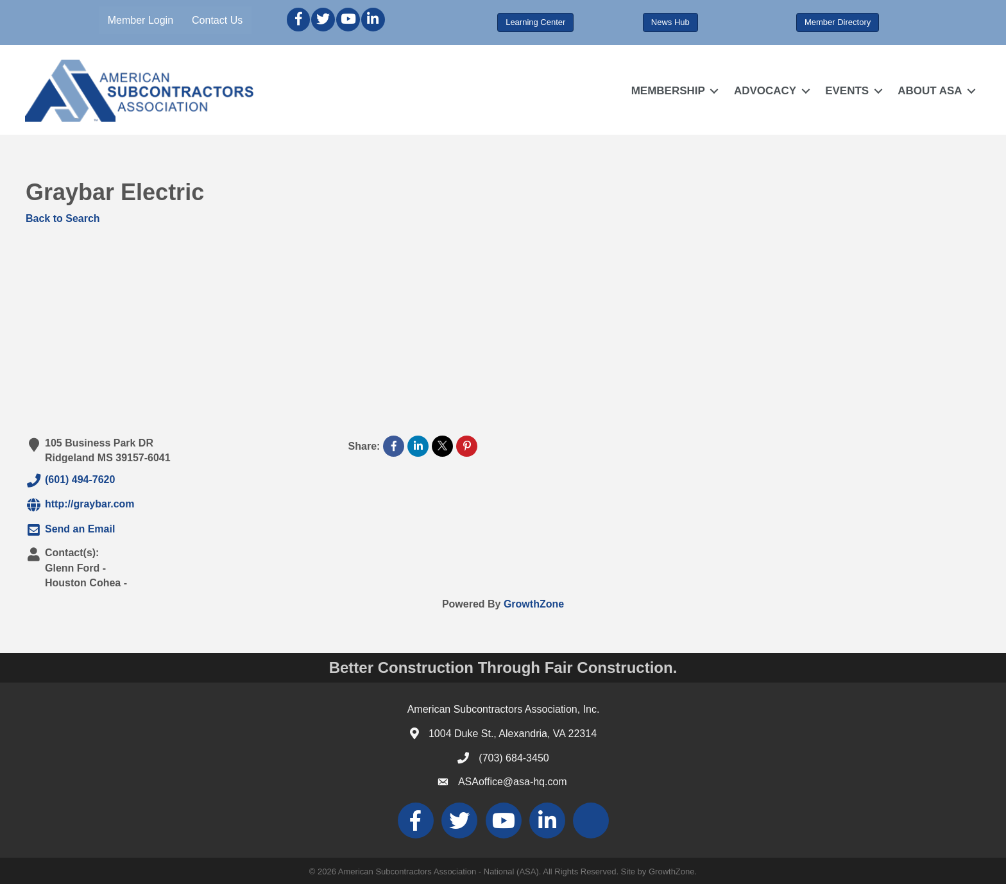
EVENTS (847, 91)
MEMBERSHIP (667, 91)
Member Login (140, 20)
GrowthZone (534, 604)
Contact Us (217, 20)
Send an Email (70, 530)
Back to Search (63, 218)
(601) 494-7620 (70, 480)
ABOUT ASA (930, 91)
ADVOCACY (764, 91)
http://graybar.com (80, 505)
